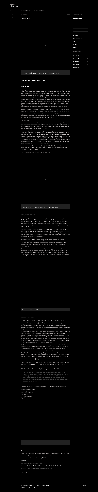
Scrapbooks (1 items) (37, 463)
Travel (61, 465)
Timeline (12, 15)
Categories (26, 10)
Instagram (12, 16)
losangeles (44, 468)
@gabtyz (29, 457)
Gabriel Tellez (14, 6)
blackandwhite (33, 468)
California (43, 465)
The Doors (57, 465)
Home (11, 9)
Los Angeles (52, 465)
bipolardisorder (25, 468)
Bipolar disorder (31, 465)
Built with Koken (32, 487)
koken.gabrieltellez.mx (43, 457)
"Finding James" (42, 10)
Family (47, 465)
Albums (11, 11)
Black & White (32, 10)
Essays (11, 13)
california (39, 468)
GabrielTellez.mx (45, 485)
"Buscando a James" (26, 473)
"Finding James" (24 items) (27, 463)
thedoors (49, 468)
